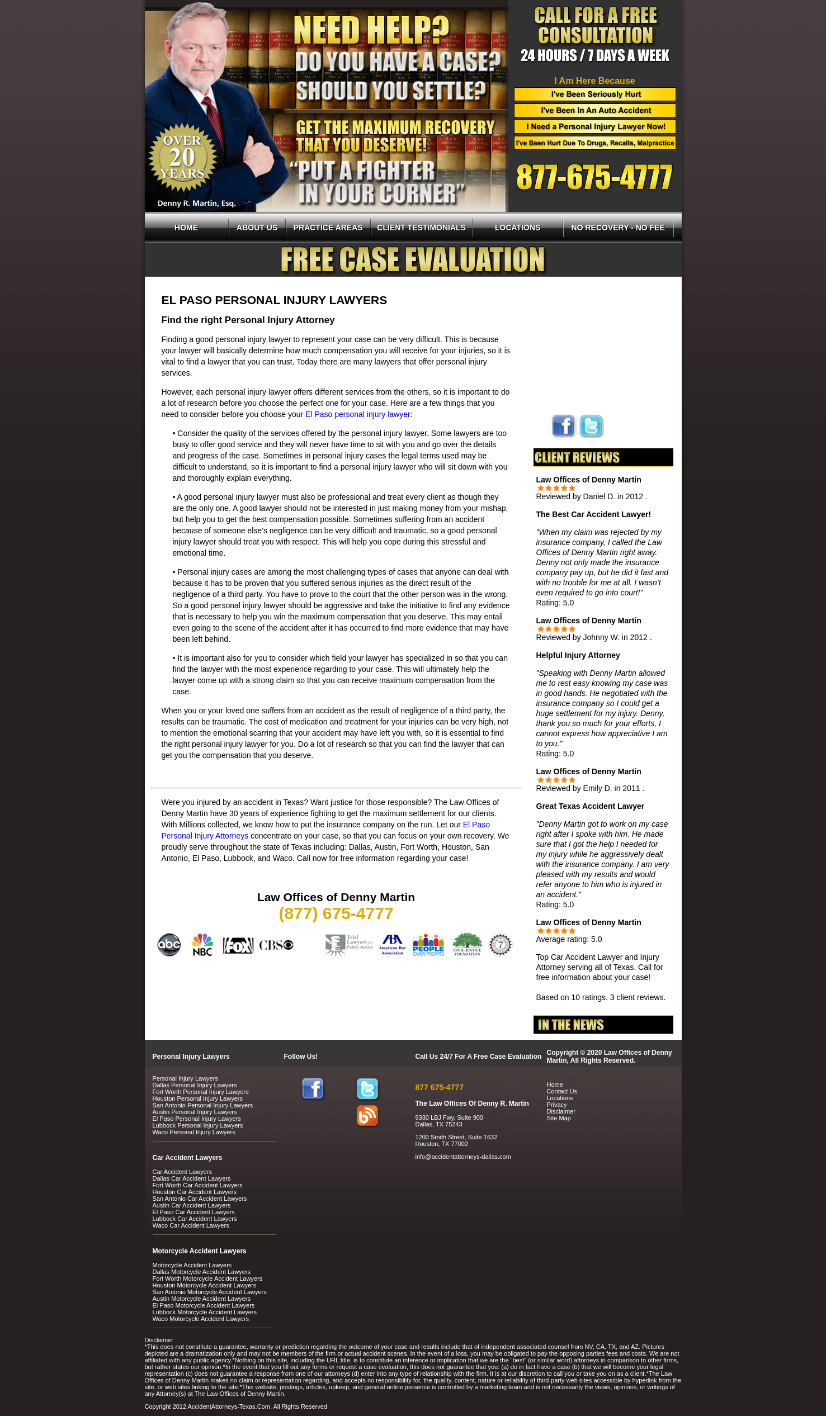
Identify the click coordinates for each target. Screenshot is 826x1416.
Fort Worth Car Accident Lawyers (198, 1185)
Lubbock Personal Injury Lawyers (198, 1125)
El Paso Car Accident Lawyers (194, 1212)
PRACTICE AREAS (328, 227)
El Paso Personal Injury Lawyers (197, 1118)
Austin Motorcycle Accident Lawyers (202, 1298)
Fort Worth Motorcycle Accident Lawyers (208, 1278)
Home (555, 1084)
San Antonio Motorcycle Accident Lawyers (210, 1292)
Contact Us (562, 1091)
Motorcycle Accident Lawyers (192, 1265)
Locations (560, 1098)
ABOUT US (257, 227)
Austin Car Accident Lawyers (192, 1205)
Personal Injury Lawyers (185, 1078)
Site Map (559, 1118)
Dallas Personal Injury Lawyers (195, 1085)
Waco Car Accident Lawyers (191, 1225)
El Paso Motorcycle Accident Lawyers (204, 1305)
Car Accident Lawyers (182, 1171)
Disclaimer (561, 1111)
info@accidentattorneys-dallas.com (463, 1156)
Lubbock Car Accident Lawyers (195, 1218)
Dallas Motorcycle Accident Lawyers (202, 1271)
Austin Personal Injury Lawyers (195, 1112)
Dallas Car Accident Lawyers (192, 1178)
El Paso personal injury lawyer (357, 414)
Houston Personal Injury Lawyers (198, 1098)
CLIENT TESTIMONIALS (421, 227)
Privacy (557, 1104)
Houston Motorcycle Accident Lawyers (205, 1285)
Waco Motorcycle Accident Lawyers (201, 1318)
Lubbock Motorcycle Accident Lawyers (205, 1312)
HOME (186, 227)
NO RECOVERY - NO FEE (618, 227)
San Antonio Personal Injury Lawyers (203, 1105)
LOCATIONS (517, 227)
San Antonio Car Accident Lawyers (200, 1198)
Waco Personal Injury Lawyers (194, 1132)
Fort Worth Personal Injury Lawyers (201, 1091)
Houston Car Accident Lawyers (195, 1191)
